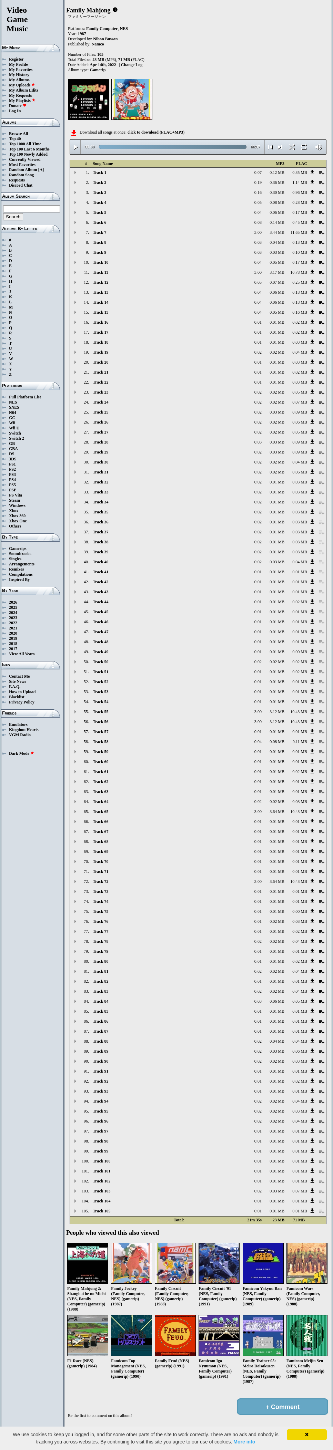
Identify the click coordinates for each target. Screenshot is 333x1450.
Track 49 (100, 651)
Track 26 (100, 422)
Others (15, 526)
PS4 (12, 479)
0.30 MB (277, 192)
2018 (13, 643)
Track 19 (100, 352)
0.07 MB (277, 282)
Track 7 (99, 232)
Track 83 (100, 991)
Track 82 (100, 981)
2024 (13, 612)
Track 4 (99, 202)
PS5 (12, 484)
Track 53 (100, 691)
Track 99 (100, 1151)
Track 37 (100, 532)
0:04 (258, 212)
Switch (15, 433)
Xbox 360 (17, 515)
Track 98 (100, 1141)
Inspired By (19, 579)
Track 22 (100, 382)
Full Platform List (25, 397)
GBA (13, 448)
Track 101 (101, 1171)
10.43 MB (298, 711)
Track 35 (100, 512)
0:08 (258, 222)
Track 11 (100, 272)
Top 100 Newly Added (28, 154)
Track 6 (99, 222)
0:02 (258, 352)
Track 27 (100, 432)
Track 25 (100, 412)
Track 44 (100, 601)
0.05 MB (277, 262)
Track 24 (100, 402)
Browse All (18, 133)
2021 (13, 628)
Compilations (21, 574)
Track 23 (100, 392)
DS (11, 453)
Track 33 (100, 492)
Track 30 (100, 462)
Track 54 (100, 701)
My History (19, 74)
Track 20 (100, 362)
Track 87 (100, 1031)
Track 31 (100, 472)
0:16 (258, 192)
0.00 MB (299, 651)
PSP (12, 490)
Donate (18, 105)
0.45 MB (299, 222)
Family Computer (102, 28)
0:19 (258, 182)
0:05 (258, 202)
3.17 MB (277, 272)
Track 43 (100, 592)
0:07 (258, 172)
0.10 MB (299, 252)
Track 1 (99, 172)
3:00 (258, 232)
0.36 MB (277, 182)
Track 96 (100, 1121)
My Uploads (22, 85)
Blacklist (16, 697)
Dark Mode (21, 753)
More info (244, 1441)
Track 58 (100, 741)
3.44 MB (277, 232)
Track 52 (100, 681)
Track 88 (100, 1041)
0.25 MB (299, 282)
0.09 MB (299, 412)
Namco (98, 44)
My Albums (19, 79)
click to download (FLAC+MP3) (156, 132)
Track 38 (100, 542)
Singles (15, 558)
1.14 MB (299, 182)
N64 (12, 412)
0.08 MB (277, 202)
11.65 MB (299, 232)
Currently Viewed (24, 159)
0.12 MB (277, 172)
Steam (14, 500)
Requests (17, 180)
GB (12, 443)
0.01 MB (277, 322)
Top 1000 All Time (25, 144)
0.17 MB (299, 212)
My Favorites (20, 69)
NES (13, 402)
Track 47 (100, 631)
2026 (13, 602)
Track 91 (100, 1071)
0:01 (258, 322)
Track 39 (100, 552)
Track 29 (100, 452)
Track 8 (99, 242)
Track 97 (100, 1131)
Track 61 (100, 771)
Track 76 (100, 921)
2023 (13, 617)
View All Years (21, 653)
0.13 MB (299, 242)
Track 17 (100, 332)
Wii (12, 422)
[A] (41, 169)
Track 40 (100, 562)
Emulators (18, 724)
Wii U (14, 428)
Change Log (131, 64)
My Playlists (22, 100)
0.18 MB (299, 292)
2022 (13, 622)
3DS (12, 459)
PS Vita (15, 495)
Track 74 (100, 901)
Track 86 (100, 1021)
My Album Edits (23, 90)
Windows (17, 505)
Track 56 (100, 721)
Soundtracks (20, 553)
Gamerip (97, 69)
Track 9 (99, 252)
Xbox (13, 510)
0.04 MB (277, 242)
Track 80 (100, 961)
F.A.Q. (14, 686)
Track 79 (100, 951)
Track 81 (100, 971)
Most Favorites (22, 164)
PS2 (12, 469)
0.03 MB (277, 252)
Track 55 (100, 711)
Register (16, 59)
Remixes (16, 569)
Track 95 (100, 1111)
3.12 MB (277, 711)
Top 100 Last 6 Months (29, 149)
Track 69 (100, 851)
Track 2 (99, 182)
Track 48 (100, 641)
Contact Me (19, 676)
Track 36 (100, 522)
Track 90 (100, 1061)
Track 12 (100, 282)
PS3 (12, 474)
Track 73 (100, 891)
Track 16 (100, 322)
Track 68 (100, 841)
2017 (13, 648)
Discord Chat (20, 185)
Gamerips (18, 548)
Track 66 (100, 821)
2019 (13, 638)
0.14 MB (277, 222)
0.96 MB (299, 192)
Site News (17, 681)
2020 (13, 633)
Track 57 (100, 731)
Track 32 (100, 482)
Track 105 (101, 1211)
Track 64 (100, 801)
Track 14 (100, 302)
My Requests (20, 95)
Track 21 (100, 372)
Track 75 (100, 911)
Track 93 (100, 1091)
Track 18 (100, 342)
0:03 (258, 242)
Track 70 (100, 861)
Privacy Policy (21, 702)
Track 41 (100, 572)
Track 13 (100, 292)
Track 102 (101, 1181)
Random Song (21, 175)
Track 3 (99, 192)
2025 (13, 607)
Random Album (23, 169)
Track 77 (100, 931)
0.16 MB (299, 312)
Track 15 (100, 312)
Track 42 (100, 582)
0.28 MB (299, 202)
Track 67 (100, 831)
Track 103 (101, 1191)
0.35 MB (299, 172)
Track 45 (100, 611)
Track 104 (101, 1201)
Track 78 (100, 941)
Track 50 (100, 661)
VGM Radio (20, 734)
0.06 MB (277, 212)
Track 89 (100, 1051)
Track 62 (100, 781)
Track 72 (100, 881)
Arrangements (21, 564)
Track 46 (100, 621)
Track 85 (100, 1011)
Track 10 (100, 262)
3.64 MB (277, 811)
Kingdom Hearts (24, 729)
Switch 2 (16, 438)
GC (12, 417)
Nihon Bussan (105, 38)
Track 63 (100, 791)
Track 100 (101, 1161)
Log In (15, 110)
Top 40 (15, 138)
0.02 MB (299, 322)
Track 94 (100, 1101)
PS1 (12, 464)
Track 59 (100, 751)
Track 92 (100, 1081)
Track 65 (100, 811)
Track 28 (100, 442)
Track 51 (100, 671)
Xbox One (18, 521)
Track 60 (100, 761)
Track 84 (100, 1001)
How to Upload (22, 691)
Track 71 (100, 871)
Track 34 (100, 502)
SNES (14, 407)
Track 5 (99, 212)
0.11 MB (300, 741)
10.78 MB (298, 272)
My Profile (18, 64)
